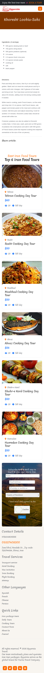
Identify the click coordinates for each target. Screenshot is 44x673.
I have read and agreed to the (22, 503)
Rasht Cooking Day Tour (20, 244)
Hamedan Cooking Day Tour (19, 444)
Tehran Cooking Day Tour (20, 196)
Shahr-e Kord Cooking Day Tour (22, 392)
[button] (40, 9)
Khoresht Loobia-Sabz (22, 19)
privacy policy (22, 504)
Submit (22, 517)
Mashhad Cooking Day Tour (19, 293)
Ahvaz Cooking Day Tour (20, 343)
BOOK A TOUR (35, 2)
